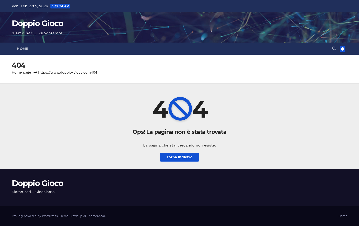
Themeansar (96, 216)
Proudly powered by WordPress (35, 216)
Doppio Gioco (37, 23)
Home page (21, 72)
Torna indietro (180, 157)
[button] (334, 48)
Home (22, 49)
